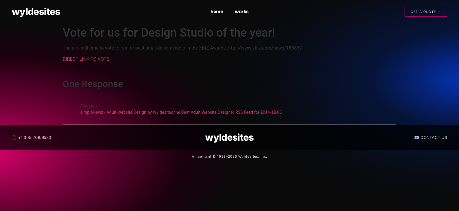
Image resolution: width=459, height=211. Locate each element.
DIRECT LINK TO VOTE (86, 59)
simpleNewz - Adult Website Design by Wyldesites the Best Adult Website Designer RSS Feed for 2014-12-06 (181, 112)
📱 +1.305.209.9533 (31, 137)
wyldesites (36, 11)
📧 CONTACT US (430, 137)
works (242, 11)
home (216, 11)
